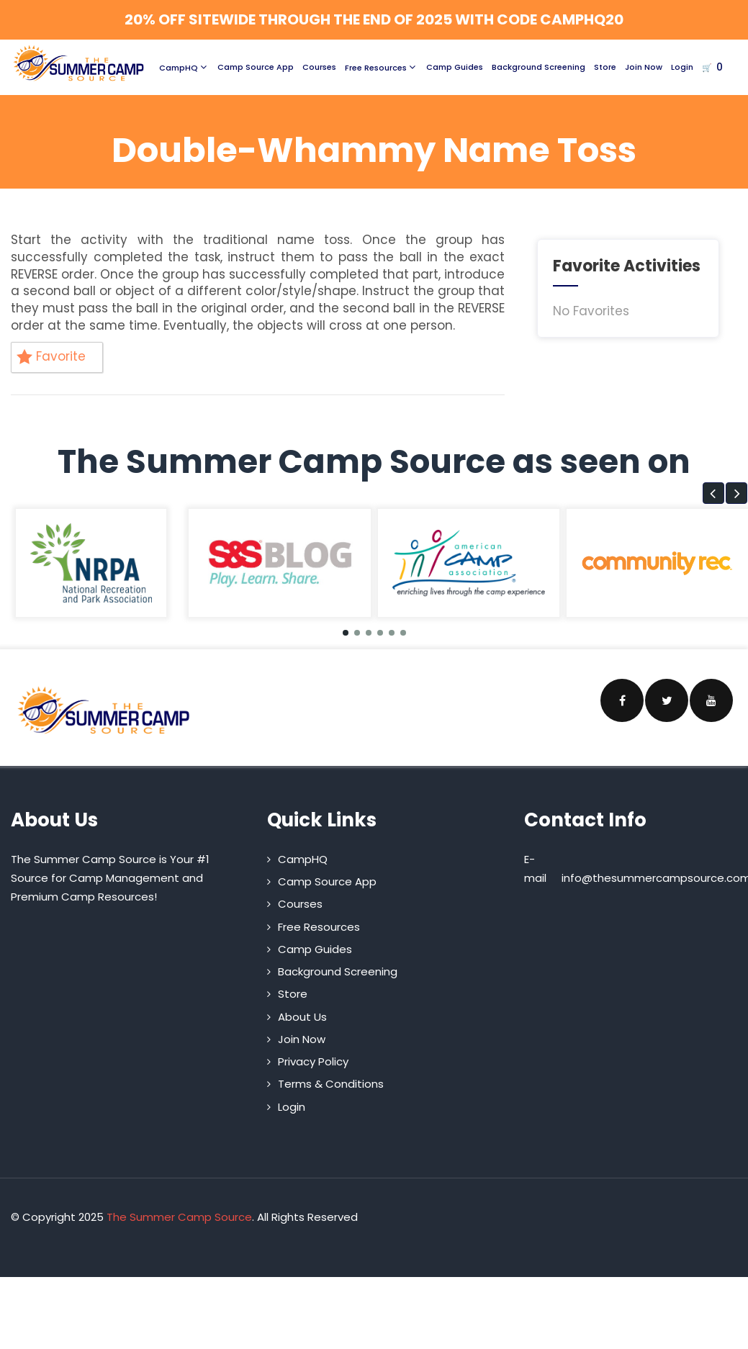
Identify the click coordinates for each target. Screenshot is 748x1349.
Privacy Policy (313, 1061)
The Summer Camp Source (179, 1216)
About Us (302, 1016)
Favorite (51, 356)
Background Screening (538, 67)
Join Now (643, 67)
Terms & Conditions (331, 1083)
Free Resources (381, 67)
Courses (319, 67)
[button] (713, 493)
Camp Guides (454, 67)
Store (605, 67)
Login (682, 67)
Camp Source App (255, 67)
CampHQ (184, 67)
